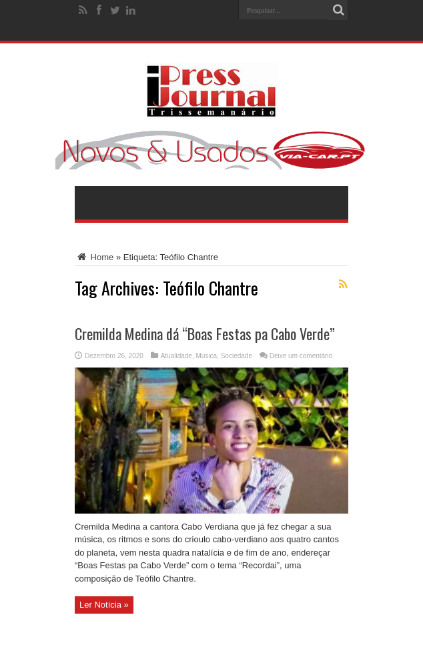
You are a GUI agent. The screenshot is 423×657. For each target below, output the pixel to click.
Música (206, 356)
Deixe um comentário (301, 356)
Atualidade (176, 356)
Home (94, 257)
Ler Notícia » (104, 605)
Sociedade (236, 356)
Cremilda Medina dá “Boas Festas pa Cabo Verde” (205, 333)
